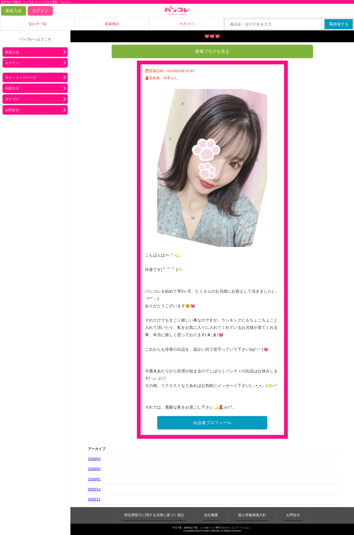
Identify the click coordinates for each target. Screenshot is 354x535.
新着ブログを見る (212, 51)
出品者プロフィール (212, 422)
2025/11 (94, 499)
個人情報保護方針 (252, 515)
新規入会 (14, 11)
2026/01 (94, 479)
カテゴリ (186, 24)
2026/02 (94, 469)
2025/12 (94, 489)
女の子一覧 (37, 24)
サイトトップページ (21, 77)
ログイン (40, 11)
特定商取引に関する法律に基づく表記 (154, 515)
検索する (339, 24)
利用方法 (12, 88)
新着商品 (112, 24)
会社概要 (211, 515)
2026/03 (94, 459)
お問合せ (12, 110)
